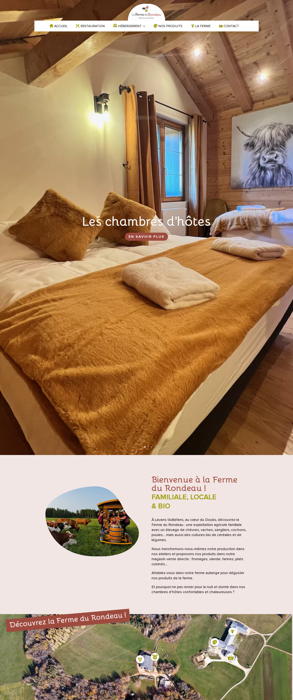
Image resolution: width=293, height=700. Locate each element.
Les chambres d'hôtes (146, 220)
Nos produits (170, 26)
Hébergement (130, 26)
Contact (231, 26)
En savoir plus (146, 237)
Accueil (60, 26)
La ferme (203, 26)
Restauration (93, 26)
